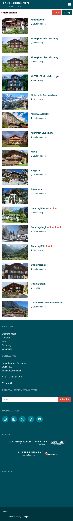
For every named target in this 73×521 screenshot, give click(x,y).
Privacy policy (15, 516)
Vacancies (7, 349)
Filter (56, 12)
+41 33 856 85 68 (12, 376)
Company (6, 345)
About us (7, 327)
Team (4, 341)
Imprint (27, 516)
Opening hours (9, 334)
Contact (6, 337)
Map (66, 12)
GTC (4, 516)
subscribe (64, 399)
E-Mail (7, 382)
